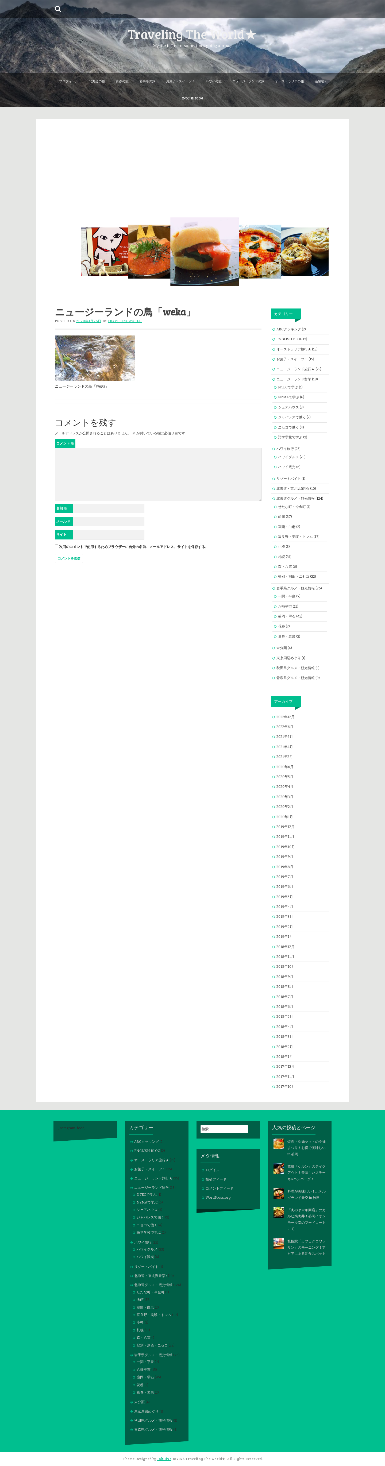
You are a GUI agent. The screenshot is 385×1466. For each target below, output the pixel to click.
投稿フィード (216, 1179)
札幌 (281, 557)
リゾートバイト (288, 479)
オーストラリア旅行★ (293, 349)
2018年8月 (284, 987)
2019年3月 (284, 917)
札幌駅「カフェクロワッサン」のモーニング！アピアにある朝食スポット (306, 1247)
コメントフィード (219, 1188)
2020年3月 (284, 797)
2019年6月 (284, 887)
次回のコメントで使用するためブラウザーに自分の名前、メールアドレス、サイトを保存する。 (134, 547)
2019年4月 (284, 907)
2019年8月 (284, 867)
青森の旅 (122, 81)
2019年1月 (284, 937)
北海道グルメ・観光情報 (295, 498)
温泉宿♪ (320, 81)
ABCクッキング (288, 329)
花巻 (281, 626)
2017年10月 (285, 1087)
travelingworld (125, 321)
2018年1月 (284, 1057)
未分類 (281, 648)
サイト (61, 535)
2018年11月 (285, 957)
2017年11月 (285, 1077)
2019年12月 (285, 827)
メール (63, 521)
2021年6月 (284, 737)
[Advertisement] (192, 156)
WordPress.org (218, 1197)
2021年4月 (284, 747)
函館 (281, 517)
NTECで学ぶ (288, 387)
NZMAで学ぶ (288, 397)
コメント (65, 443)
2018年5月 (284, 1016)
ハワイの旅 (214, 81)
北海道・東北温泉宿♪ (293, 489)
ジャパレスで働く (292, 417)
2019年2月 (284, 927)
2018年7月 (284, 997)
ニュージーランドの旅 (248, 81)
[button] (105, 251)
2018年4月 (284, 1027)
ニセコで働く (288, 427)
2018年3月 (284, 1037)
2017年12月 (285, 1066)
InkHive (164, 1458)
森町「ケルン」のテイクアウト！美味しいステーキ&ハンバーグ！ (306, 1172)
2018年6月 (284, 1007)
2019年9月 (284, 857)
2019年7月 (284, 877)
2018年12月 (285, 947)
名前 (61, 508)
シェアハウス (288, 407)
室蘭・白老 (286, 527)
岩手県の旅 (147, 81)
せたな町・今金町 (292, 507)
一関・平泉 (286, 596)
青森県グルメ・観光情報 (295, 678)
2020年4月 (285, 787)
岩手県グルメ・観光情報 (295, 588)
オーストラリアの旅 (289, 81)
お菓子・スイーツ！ (180, 81)
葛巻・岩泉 (286, 636)
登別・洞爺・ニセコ (293, 576)
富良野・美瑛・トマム (295, 537)
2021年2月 (284, 757)
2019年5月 (284, 897)
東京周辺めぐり (288, 658)
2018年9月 (284, 977)
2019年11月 (285, 837)
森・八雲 (285, 567)
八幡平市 (285, 606)
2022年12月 (285, 717)
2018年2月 (284, 1047)
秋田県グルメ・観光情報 (295, 668)
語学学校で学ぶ (290, 437)
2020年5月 (284, 777)
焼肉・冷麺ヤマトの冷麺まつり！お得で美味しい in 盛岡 (306, 1148)
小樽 (281, 547)
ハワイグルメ (288, 457)
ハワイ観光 (286, 467)
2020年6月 (285, 767)
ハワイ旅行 (285, 449)
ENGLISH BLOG (192, 98)
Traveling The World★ (192, 33)
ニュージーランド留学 (293, 379)
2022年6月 (284, 727)
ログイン (213, 1170)
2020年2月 (284, 807)
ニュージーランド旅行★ (295, 369)
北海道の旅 (97, 81)
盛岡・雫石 (286, 616)
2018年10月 (285, 967)
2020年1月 (284, 817)
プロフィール (68, 81)
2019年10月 (285, 847)
